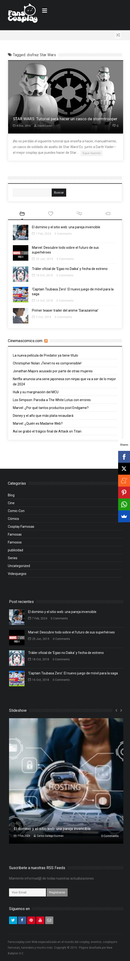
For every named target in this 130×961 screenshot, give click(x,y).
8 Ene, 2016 (21, 125)
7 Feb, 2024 (41, 233)
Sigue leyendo (91, 153)
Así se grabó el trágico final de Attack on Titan (47, 431)
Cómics (13, 519)
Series (12, 558)
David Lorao (43, 125)
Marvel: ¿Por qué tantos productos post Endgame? (51, 408)
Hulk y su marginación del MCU (36, 392)
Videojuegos (17, 574)
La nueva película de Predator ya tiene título (45, 355)
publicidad (15, 550)
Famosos (15, 542)
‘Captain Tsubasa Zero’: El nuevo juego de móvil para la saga (73, 673)
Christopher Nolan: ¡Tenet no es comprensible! (47, 363)
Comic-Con (16, 511)
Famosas (15, 534)
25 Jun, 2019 (42, 259)
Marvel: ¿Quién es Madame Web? (38, 423)
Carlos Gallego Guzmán (49, 836)
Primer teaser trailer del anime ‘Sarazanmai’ (65, 310)
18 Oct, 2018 (42, 275)
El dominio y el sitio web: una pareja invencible (66, 227)
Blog (11, 495)
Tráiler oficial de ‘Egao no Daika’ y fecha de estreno (70, 269)
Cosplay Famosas (21, 526)
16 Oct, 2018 (42, 300)
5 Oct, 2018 (41, 317)
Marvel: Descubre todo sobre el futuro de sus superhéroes (71, 632)
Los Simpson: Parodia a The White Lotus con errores (52, 400)
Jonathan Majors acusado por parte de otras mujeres (53, 371)
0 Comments (63, 233)
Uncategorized (19, 566)
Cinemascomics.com (25, 341)
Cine (11, 503)
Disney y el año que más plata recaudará (43, 416)
